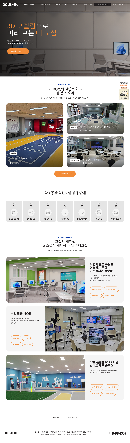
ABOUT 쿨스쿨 (29, 4)
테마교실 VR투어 (61, 4)
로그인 (114, 4)
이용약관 (56, 417)
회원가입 (121, 4)
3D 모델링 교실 (45, 4)
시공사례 (75, 4)
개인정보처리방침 (71, 417)
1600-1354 (119, 433)
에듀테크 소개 (88, 4)
